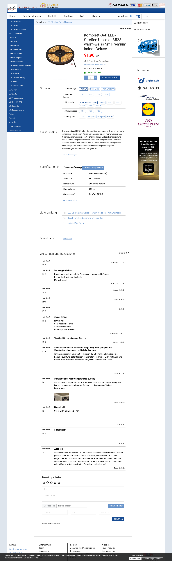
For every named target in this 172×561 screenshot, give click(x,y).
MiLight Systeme (15, 33)
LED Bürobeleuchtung (17, 78)
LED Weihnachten (15, 126)
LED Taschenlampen (16, 110)
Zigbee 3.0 (13, 37)
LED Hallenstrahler (16, 62)
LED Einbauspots (15, 58)
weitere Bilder (116, 490)
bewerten (118, 503)
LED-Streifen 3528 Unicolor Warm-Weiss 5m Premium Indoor (94, 213)
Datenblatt (67, 239)
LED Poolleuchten (15, 54)
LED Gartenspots (15, 49)
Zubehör (12, 118)
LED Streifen (13, 25)
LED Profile (13, 41)
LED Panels (13, 82)
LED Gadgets (14, 106)
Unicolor (68, 22)
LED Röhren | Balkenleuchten (20, 66)
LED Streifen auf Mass (17, 29)
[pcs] (91, 78)
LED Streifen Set (15, 21)
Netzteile (12, 122)
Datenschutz (33, 558)
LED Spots (13, 94)
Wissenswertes (15, 130)
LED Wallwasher (15, 70)
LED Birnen (13, 90)
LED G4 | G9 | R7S (15, 102)
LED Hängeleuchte (16, 86)
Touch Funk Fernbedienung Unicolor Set (85, 218)
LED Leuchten (14, 74)
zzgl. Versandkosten (103, 61)
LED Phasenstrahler (16, 98)
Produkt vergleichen (93, 167)
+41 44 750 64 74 (15, 537)
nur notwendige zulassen (152, 559)
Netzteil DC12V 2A (76, 223)
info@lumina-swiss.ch (18, 534)
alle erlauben (135, 559)
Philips (11, 114)
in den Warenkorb (110, 77)
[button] (95, 65)
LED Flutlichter (14, 45)
